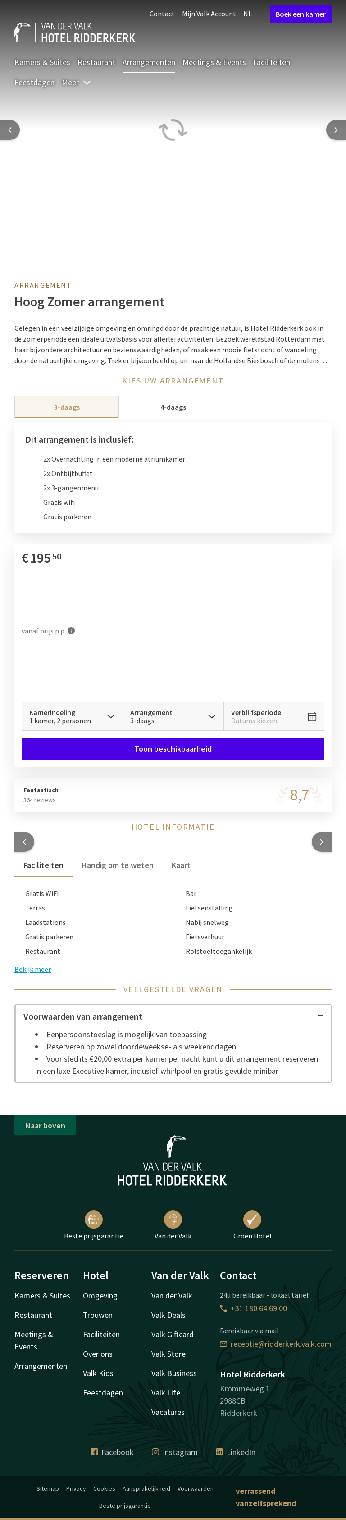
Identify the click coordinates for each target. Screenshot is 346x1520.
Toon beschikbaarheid (173, 749)
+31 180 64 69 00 (253, 1308)
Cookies (104, 1488)
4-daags (173, 406)
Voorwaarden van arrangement (173, 1016)
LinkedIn (235, 1452)
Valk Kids (98, 1373)
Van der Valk (173, 1225)
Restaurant (96, 62)
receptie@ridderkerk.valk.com (276, 1344)
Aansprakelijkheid (146, 1488)
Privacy (76, 1488)
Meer (76, 82)
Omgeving (100, 1295)
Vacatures (168, 1412)
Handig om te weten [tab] (118, 865)
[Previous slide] (10, 130)
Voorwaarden (196, 1488)
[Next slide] (336, 130)
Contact (162, 13)
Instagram (175, 1452)
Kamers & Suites (42, 62)
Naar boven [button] (45, 1125)
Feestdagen (34, 82)
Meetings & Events (214, 62)
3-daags (67, 406)
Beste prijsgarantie (93, 1225)
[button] (24, 842)
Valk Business (174, 1373)
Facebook (112, 1452)
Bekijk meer (32, 969)
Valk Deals (168, 1315)
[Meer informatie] (71, 630)
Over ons (98, 1354)
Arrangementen (149, 62)
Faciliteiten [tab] (43, 865)
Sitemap (47, 1488)
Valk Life (165, 1392)
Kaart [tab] (181, 865)
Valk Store (168, 1354)
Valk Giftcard (172, 1334)
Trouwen (98, 1315)
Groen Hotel (252, 1225)
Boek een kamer (301, 13)
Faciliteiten (271, 62)
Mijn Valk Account (209, 13)
